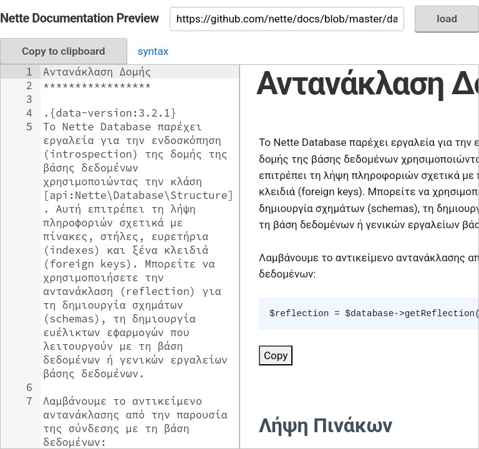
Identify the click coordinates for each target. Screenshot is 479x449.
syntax (153, 51)
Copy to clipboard (63, 51)
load (447, 18)
